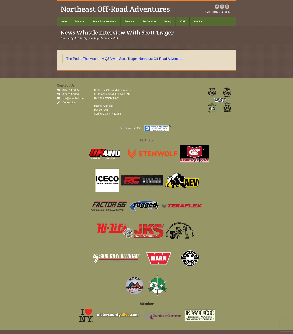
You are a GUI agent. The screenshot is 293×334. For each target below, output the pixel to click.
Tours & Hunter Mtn (104, 21)
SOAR (182, 21)
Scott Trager (94, 38)
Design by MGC (133, 128)
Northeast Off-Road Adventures (115, 9)
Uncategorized (111, 38)
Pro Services (149, 21)
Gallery (168, 21)
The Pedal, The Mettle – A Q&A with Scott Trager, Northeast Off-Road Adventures (125, 59)
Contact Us (68, 102)
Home (64, 21)
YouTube (227, 6)
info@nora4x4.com (73, 98)
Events (129, 21)
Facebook (217, 6)
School (79, 21)
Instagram (222, 6)
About (197, 21)
